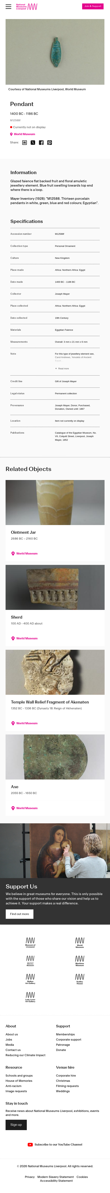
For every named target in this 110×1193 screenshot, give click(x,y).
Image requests (16, 1091)
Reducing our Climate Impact (25, 1055)
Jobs (9, 1039)
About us (12, 1034)
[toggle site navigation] (8, 7)
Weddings (63, 1091)
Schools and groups (19, 1075)
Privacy (30, 1177)
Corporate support (68, 1039)
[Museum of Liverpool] (30, 943)
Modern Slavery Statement (55, 1177)
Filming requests (67, 1086)
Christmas (63, 1080)
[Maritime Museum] (79, 961)
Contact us (13, 1050)
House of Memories (19, 1080)
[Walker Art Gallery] (30, 979)
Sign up (16, 1125)
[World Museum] (79, 943)
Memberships (65, 1034)
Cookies (82, 1177)
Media (10, 1044)
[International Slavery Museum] (30, 961)
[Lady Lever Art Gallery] (30, 997)
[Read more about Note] (77, 361)
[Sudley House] (79, 979)
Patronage (63, 1044)
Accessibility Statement (56, 1180)
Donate (61, 1050)
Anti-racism (13, 1086)
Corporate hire (66, 1075)
